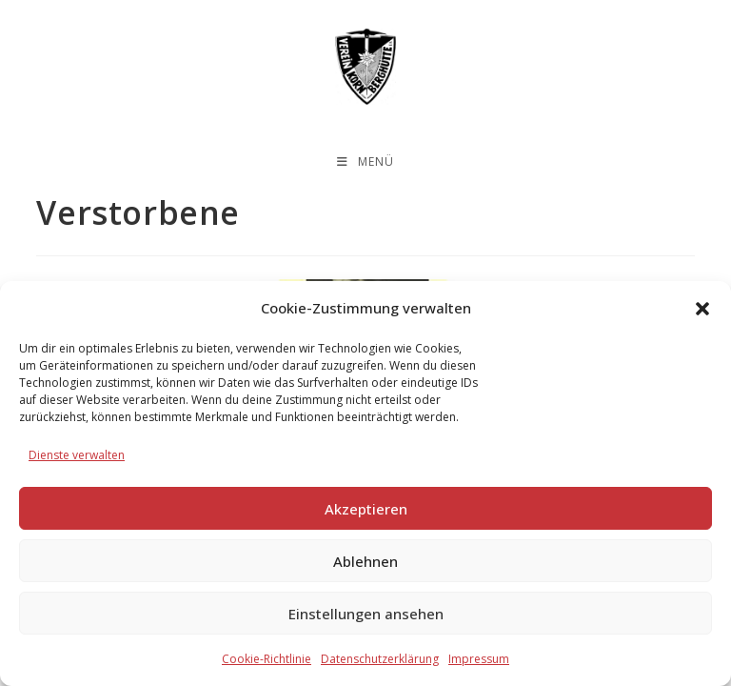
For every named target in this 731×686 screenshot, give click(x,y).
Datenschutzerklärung (380, 659)
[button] (702, 308)
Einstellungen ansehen (366, 613)
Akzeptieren (366, 508)
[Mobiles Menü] (365, 162)
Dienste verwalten (77, 455)
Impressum (478, 659)
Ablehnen (365, 561)
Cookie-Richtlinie (266, 659)
